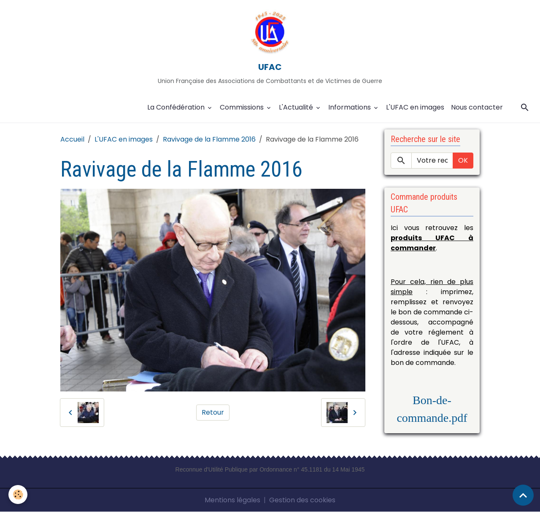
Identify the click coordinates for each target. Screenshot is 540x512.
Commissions (242, 107)
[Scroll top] (523, 495)
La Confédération (176, 107)
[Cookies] (17, 494)
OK (463, 160)
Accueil (72, 139)
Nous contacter (477, 107)
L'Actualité (297, 107)
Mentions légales (232, 500)
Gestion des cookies (302, 500)
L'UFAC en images (415, 107)
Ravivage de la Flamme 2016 (209, 139)
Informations (350, 107)
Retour (213, 412)
